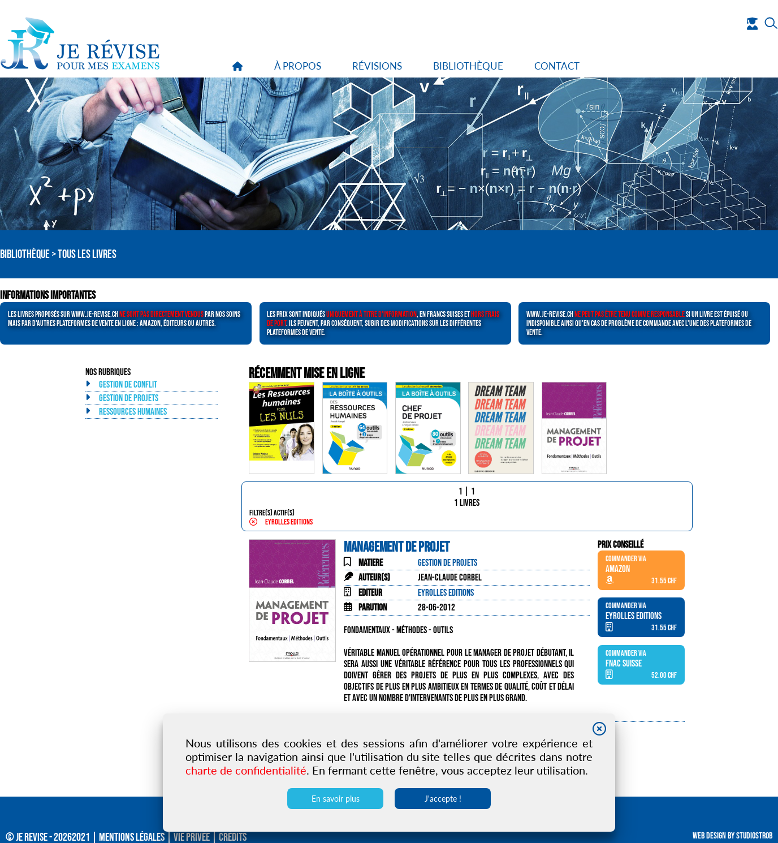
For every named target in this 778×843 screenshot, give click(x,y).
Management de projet (396, 547)
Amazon (618, 569)
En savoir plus (336, 798)
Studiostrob (754, 836)
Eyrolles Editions (281, 522)
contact (557, 66)
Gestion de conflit (128, 384)
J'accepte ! (443, 798)
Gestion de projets (128, 398)
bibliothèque (468, 66)
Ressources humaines (133, 412)
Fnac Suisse (624, 663)
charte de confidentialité (245, 770)
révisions (377, 66)
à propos (297, 66)
